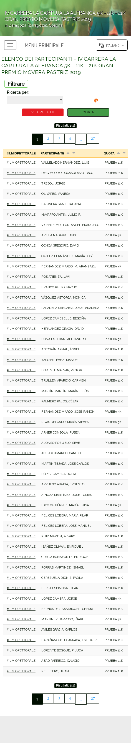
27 (93, 140)
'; (65, 18)
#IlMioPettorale (21, 164)
